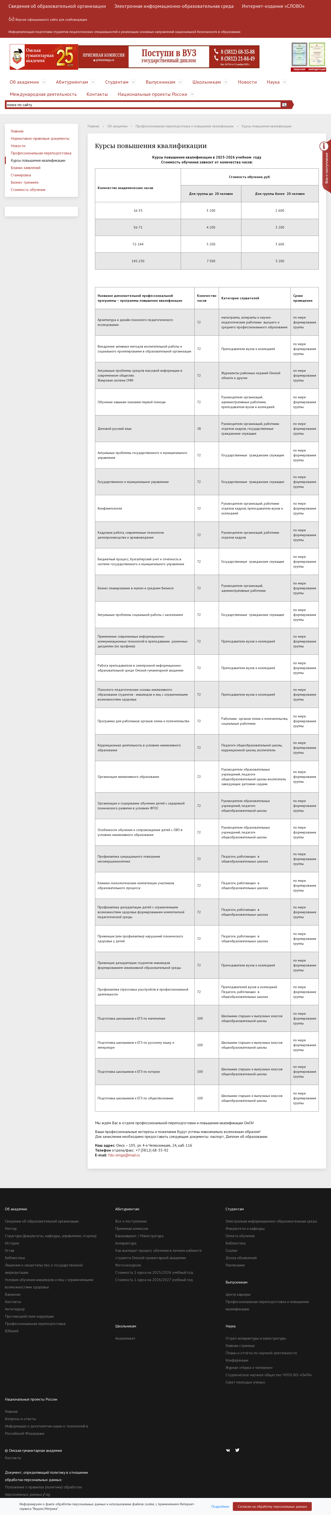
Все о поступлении (131, 1221)
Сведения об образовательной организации (57, 6)
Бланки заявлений (25, 167)
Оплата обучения (240, 1235)
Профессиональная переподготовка (41, 152)
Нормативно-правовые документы (40, 138)
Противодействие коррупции (29, 1316)
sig (48, 1494)
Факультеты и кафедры (245, 1228)
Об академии (24, 82)
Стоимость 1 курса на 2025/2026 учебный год (154, 1272)
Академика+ (125, 1338)
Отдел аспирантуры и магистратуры (256, 1338)
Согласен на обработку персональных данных (272, 1506)
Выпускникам (160, 82)
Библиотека (15, 1257)
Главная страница (240, 1345)
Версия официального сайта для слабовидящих (48, 19)
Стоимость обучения (28, 189)
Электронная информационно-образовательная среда (174, 6)
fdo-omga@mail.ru (124, 1155)
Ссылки (231, 1250)
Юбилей (12, 1330)
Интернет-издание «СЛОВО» (273, 6)
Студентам (117, 82)
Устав (9, 1250)
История (12, 1243)
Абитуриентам (72, 82)
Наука (273, 82)
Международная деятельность (43, 94)
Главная (17, 131)
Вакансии (12, 1294)
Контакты (97, 94)
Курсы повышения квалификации (38, 160)
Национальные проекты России (152, 94)
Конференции (237, 1360)
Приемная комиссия (131, 1228)
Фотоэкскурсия (128, 1265)
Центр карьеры (238, 1294)
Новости (247, 82)
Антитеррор (15, 1308)
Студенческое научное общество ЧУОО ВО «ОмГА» (269, 1374)
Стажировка (21, 174)
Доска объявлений (241, 1257)
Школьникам (206, 82)
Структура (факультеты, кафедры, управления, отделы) (50, 1235)
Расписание (235, 1265)
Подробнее (220, 1506)
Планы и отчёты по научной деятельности (261, 1352)
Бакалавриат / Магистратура (139, 1235)
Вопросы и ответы (20, 1418)
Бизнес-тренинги (24, 182)
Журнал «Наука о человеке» (249, 1367)
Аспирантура (125, 1243)
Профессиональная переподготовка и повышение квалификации (185, 126)
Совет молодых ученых (245, 1382)
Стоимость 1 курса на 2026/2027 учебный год (154, 1279)
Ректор (11, 1228)
